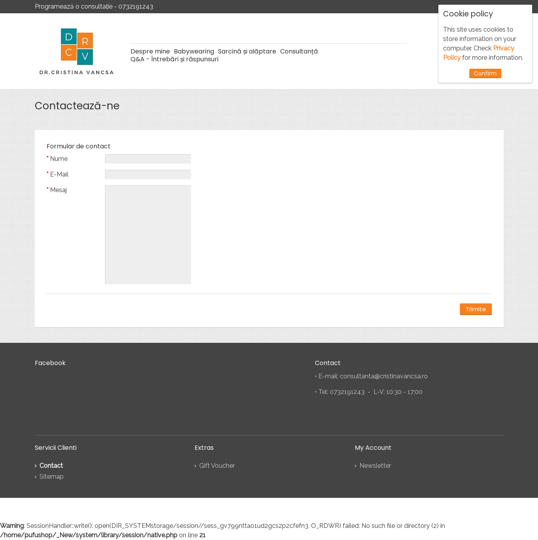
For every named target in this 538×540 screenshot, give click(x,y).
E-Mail (59, 174)
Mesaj (58, 190)
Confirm (485, 73)
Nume (59, 158)
